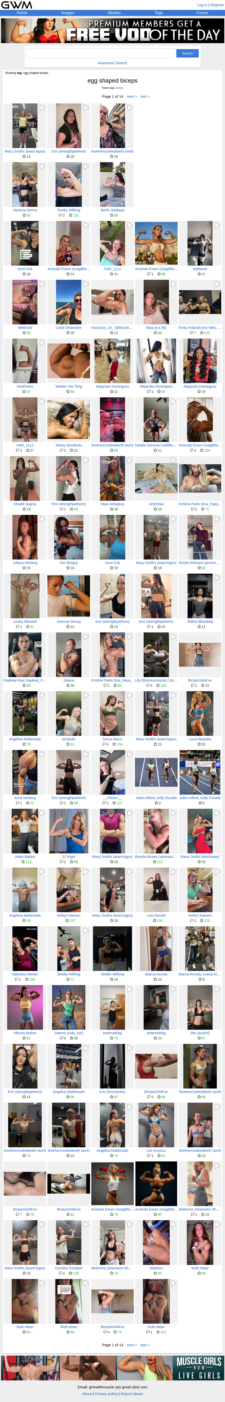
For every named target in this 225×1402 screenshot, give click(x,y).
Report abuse (132, 1394)
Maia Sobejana (112, 504)
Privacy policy (106, 1394)
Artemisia (156, 504)
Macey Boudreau (69, 445)
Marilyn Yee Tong (69, 386)
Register (217, 5)
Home (22, 13)
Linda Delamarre (69, 328)
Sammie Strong (69, 621)
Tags (159, 13)
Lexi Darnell (156, 915)
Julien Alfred (145, 798)
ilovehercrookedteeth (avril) (112, 151)
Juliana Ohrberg (25, 563)
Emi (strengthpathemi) (69, 151)
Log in (202, 5)
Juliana (68, 680)
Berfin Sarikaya (112, 210)
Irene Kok (25, 269)
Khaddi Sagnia (25, 504)
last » (144, 96)
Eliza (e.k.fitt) (156, 328)
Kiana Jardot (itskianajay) (200, 857)
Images (67, 13)
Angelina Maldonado (25, 739)
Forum (202, 13)
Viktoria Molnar (24, 1033)
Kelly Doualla (167, 798)
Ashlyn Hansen (68, 915)
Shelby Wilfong (68, 210)
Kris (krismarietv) (112, 1092)
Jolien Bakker (25, 857)
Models (114, 13)
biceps (119, 88)
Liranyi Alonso (213, 974)
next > (132, 96)
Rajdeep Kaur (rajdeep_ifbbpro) (28, 680)
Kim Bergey (69, 563)
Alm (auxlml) (200, 1033)
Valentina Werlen (25, 974)
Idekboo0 (200, 269)
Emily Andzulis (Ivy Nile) (197, 328)
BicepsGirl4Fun (200, 680)
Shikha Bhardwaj (200, 621)
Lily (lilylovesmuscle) (151, 680)
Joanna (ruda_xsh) (68, 1033)
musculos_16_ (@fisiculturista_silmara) (121, 328)
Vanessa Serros (25, 210)
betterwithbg (112, 1033)
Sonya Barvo (112, 739)
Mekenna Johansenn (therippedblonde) (121, 1268)
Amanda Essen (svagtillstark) (69, 269)
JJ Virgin (68, 857)
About (87, 1394)
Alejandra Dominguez (112, 386)
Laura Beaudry (200, 739)
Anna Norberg (25, 798)
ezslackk (68, 739)
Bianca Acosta (156, 974)
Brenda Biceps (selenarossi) (156, 857)
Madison (156, 1268)
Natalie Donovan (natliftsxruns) (158, 445)
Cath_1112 (112, 269)
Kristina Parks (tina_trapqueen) (115, 680)
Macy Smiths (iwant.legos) (25, 151)
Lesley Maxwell (25, 621)
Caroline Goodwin (68, 1268)
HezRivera (25, 386)
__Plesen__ (112, 798)
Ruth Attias (200, 1268)
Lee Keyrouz (156, 1151)
